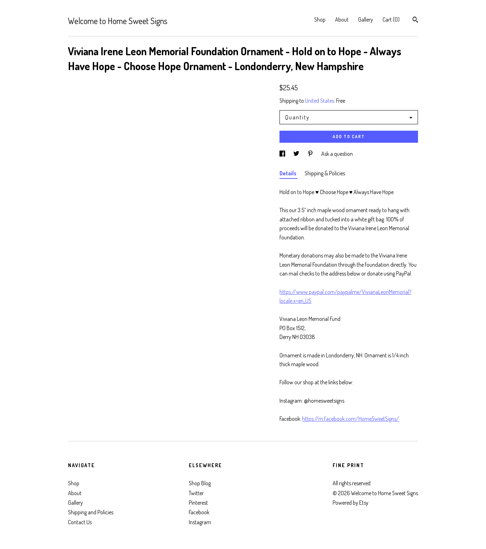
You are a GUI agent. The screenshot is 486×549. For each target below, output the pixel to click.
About (342, 19)
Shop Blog (200, 483)
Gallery (365, 19)
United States (319, 100)
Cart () (391, 19)
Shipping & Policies (325, 173)
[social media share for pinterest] (310, 153)
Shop (320, 19)
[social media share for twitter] (296, 153)
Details (288, 173)
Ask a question (337, 153)
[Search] (415, 20)
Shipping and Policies (90, 512)
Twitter (196, 493)
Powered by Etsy (350, 502)
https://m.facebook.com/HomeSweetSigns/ (350, 418)
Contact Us (80, 522)
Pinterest (198, 502)
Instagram (200, 522)
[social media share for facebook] (282, 153)
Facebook (199, 512)
